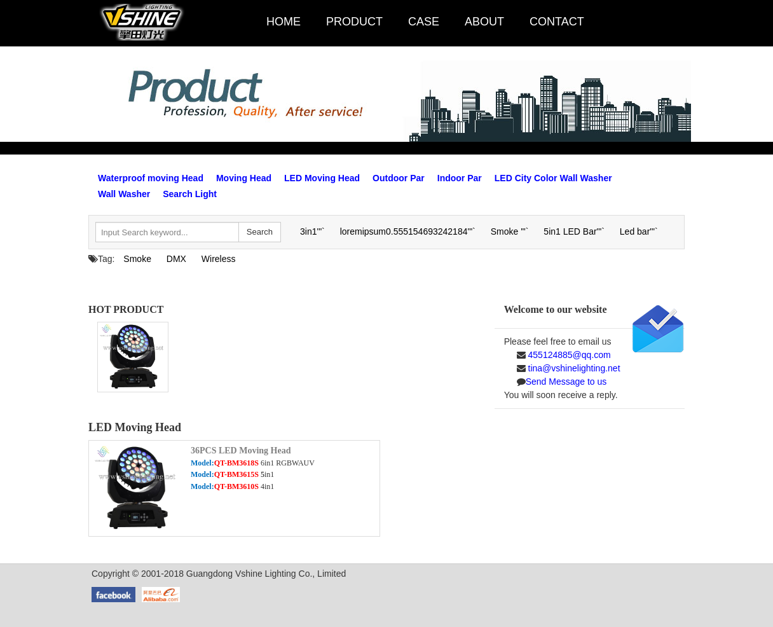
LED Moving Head (322, 178)
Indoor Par (459, 178)
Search (260, 232)
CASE (433, 21)
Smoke (137, 259)
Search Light (190, 194)
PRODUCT (364, 21)
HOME (294, 21)
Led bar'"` (639, 231)
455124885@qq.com (568, 355)
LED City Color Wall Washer (553, 178)
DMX (176, 259)
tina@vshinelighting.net (573, 368)
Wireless (219, 259)
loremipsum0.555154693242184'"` (407, 231)
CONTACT (567, 21)
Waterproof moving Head (150, 178)
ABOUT (494, 21)
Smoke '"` (510, 231)
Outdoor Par (399, 178)
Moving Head (243, 178)
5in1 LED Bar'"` (574, 231)
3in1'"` (312, 231)
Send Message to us (566, 381)
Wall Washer (124, 194)
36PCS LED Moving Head (241, 450)
